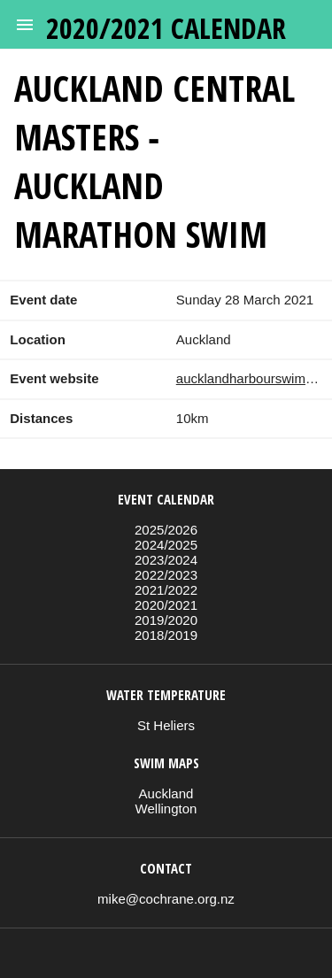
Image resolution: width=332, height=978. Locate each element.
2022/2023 (166, 574)
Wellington (166, 808)
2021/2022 (166, 589)
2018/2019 (166, 635)
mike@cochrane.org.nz (166, 898)
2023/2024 (166, 559)
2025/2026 (166, 529)
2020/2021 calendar (166, 28)
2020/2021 (166, 604)
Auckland (166, 793)
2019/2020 (166, 620)
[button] (24, 24)
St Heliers (166, 725)
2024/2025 (166, 544)
